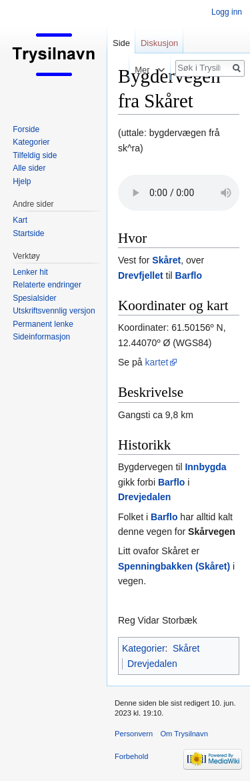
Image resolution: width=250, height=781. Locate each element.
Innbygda (205, 467)
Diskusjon (159, 43)
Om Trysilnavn (184, 734)
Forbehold (131, 756)
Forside (26, 129)
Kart (20, 220)
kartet (156, 362)
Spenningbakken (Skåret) (174, 566)
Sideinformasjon (41, 336)
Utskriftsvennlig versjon (54, 310)
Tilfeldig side (35, 155)
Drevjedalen (144, 497)
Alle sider (29, 168)
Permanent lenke (43, 324)
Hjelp (22, 181)
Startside (28, 233)
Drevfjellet (140, 275)
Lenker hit (30, 272)
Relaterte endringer (47, 284)
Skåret (166, 260)
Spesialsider (34, 298)
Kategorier (143, 648)
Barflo (188, 275)
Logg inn (226, 12)
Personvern (134, 734)
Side (121, 43)
